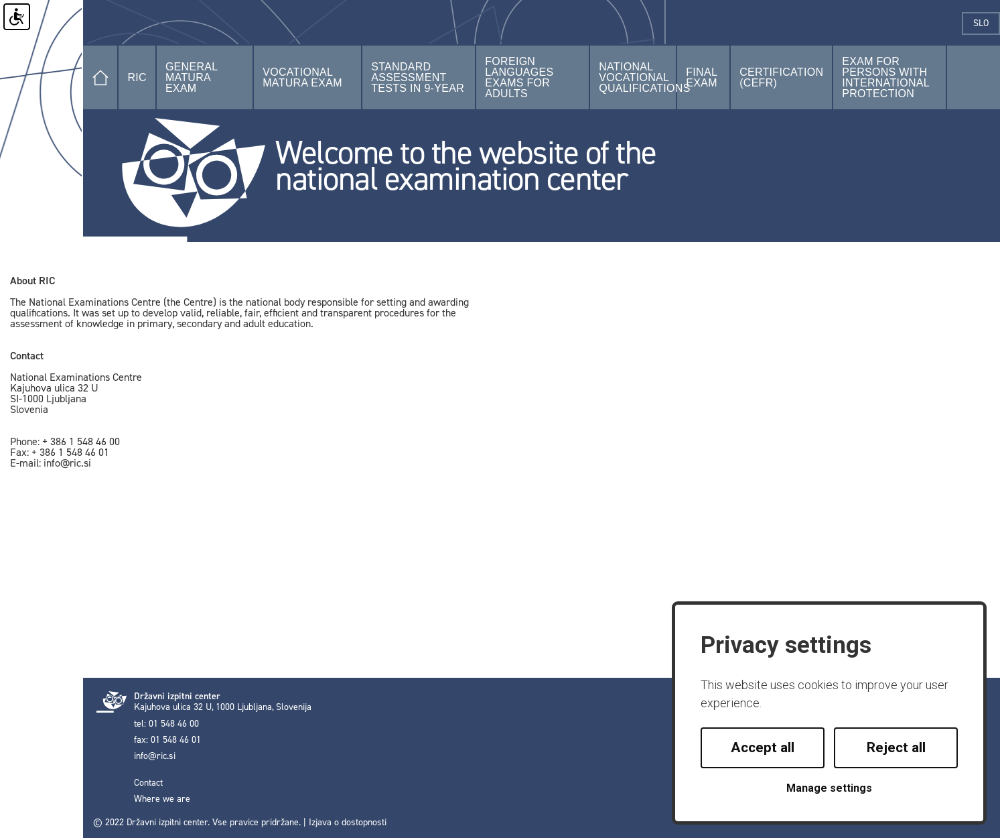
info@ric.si (154, 756)
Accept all (762, 747)
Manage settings (829, 788)
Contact (148, 783)
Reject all (896, 747)
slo (986, 23)
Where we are (162, 799)
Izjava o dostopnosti (347, 822)
